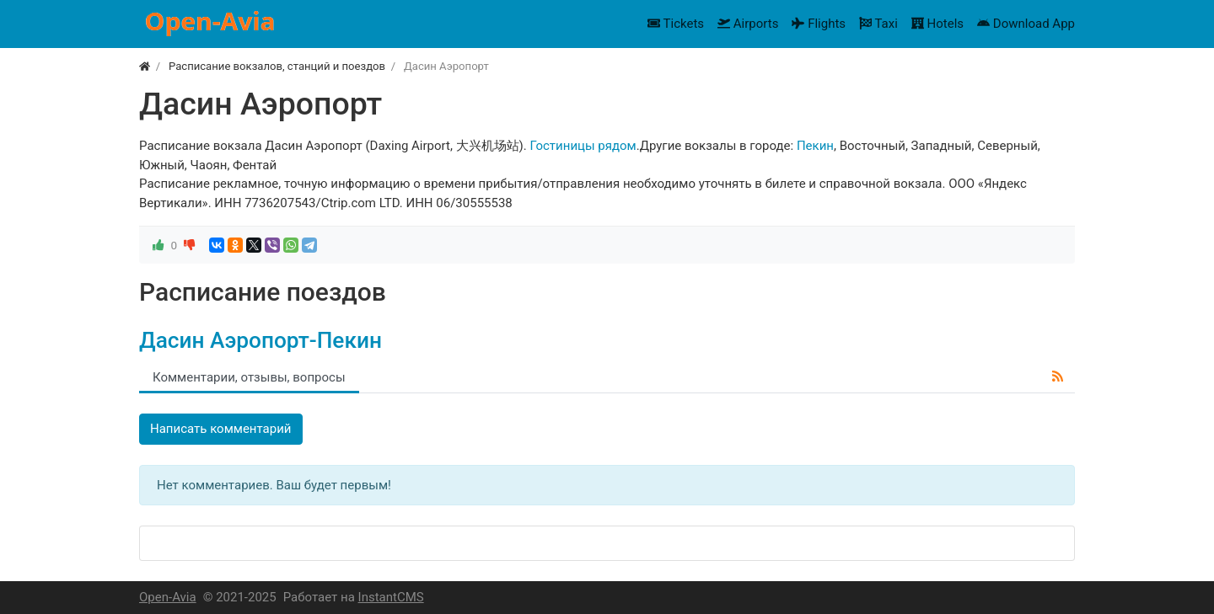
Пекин (815, 145)
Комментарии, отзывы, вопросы (249, 377)
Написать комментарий (221, 428)
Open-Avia (167, 597)
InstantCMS (391, 597)
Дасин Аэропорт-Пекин (260, 340)
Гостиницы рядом (582, 145)
